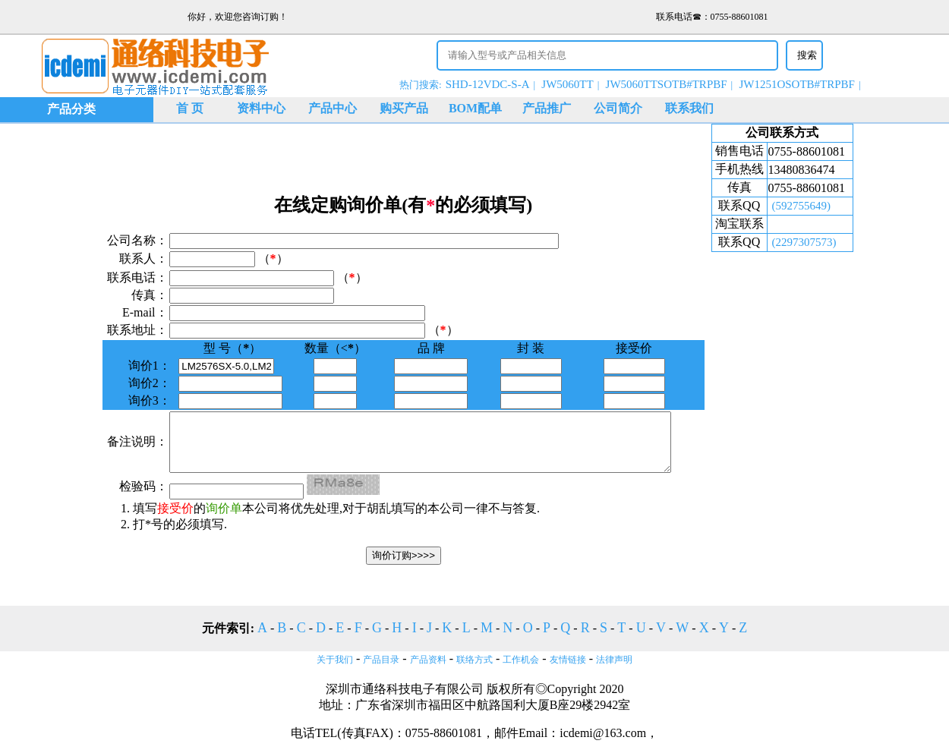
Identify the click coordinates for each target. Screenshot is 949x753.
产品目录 (381, 659)
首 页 (189, 108)
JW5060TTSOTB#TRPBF (666, 84)
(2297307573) (811, 242)
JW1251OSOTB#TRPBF (797, 84)
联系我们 (689, 108)
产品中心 (332, 108)
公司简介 (618, 108)
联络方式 (474, 659)
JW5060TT (567, 84)
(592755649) (808, 206)
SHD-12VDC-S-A (488, 84)
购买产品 (404, 108)
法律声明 (614, 659)
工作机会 (521, 659)
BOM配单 (475, 108)
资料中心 (261, 108)
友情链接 (568, 659)
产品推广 (546, 108)
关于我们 (335, 659)
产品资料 (428, 659)
